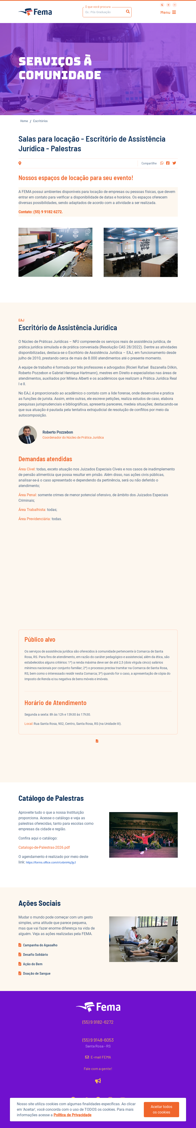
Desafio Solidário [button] (33, 954)
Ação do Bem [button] (30, 964)
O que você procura (98, 7)
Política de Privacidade (72, 1115)
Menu (168, 12)
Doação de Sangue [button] (34, 973)
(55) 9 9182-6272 (98, 1022)
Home (24, 121)
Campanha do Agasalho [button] (37, 945)
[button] (161, 163)
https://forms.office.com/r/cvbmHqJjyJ (51, 862)
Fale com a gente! (98, 1068)
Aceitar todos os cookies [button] (161, 1109)
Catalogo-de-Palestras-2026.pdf (44, 847)
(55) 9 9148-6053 (98, 1040)
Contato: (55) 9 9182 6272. (40, 212)
